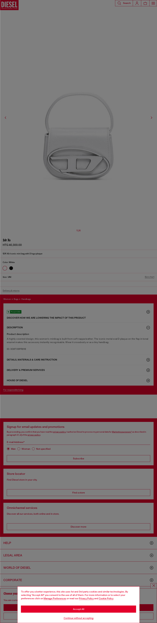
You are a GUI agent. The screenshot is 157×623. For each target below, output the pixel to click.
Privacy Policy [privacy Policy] (86, 598)
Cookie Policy (106, 598)
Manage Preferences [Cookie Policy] (55, 598)
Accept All (78, 609)
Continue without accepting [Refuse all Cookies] (79, 618)
